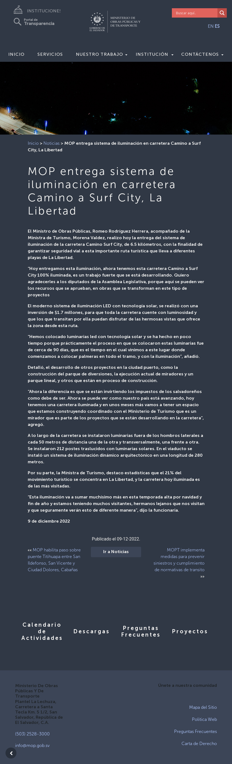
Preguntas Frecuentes (195, 731)
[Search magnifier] (222, 13)
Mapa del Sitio (203, 707)
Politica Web (204, 719)
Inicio (16, 54)
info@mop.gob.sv (32, 745)
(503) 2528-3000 (32, 734)
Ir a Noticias (116, 552)
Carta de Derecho (199, 743)
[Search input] (196, 13)
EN (211, 26)
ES (217, 26)
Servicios (50, 54)
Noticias (51, 143)
